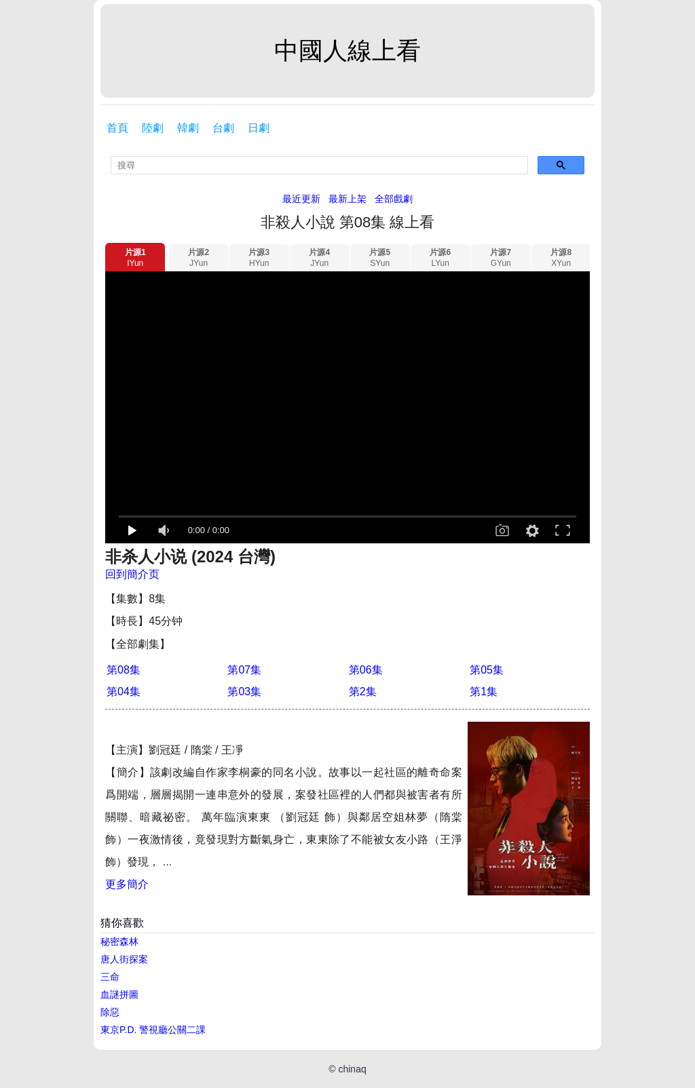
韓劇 (188, 128)
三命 (109, 976)
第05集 (487, 670)
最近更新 (301, 198)
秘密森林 (119, 941)
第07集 (244, 670)
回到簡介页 (132, 574)
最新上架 (347, 198)
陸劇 (153, 128)
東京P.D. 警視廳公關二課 (153, 1029)
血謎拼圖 (119, 994)
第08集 (123, 670)
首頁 (117, 128)
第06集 (366, 670)
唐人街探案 (124, 959)
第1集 (483, 691)
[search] (319, 165)
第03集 (244, 691)
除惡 (109, 1012)
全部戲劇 (394, 198)
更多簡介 (127, 884)
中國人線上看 (347, 50)
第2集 (363, 691)
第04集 (123, 691)
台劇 (223, 128)
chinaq (352, 1069)
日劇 (258, 128)
